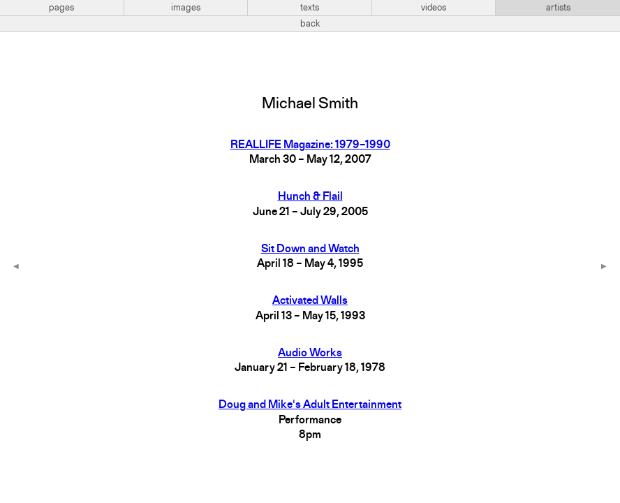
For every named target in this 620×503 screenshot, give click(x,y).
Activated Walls (310, 301)
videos (433, 8)
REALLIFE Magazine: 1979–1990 (310, 145)
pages (61, 8)
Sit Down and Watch (310, 249)
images (185, 8)
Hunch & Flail (310, 197)
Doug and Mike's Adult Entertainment (310, 405)
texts (309, 8)
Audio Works (310, 353)
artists (558, 8)
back (310, 24)
